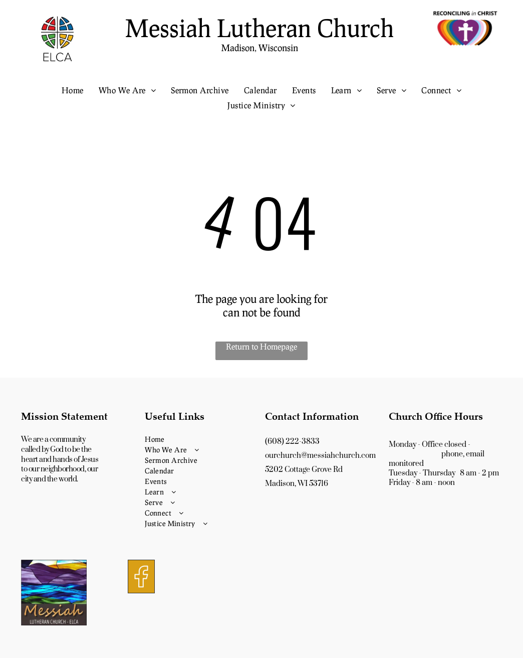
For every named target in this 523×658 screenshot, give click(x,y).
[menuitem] (72, 90)
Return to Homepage (261, 346)
